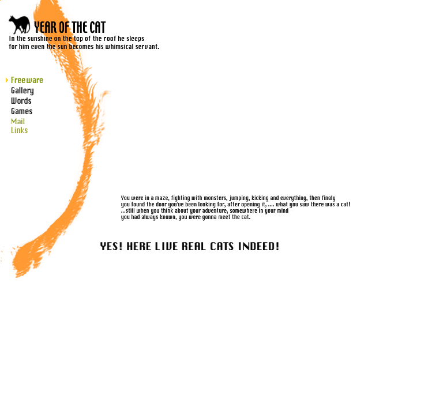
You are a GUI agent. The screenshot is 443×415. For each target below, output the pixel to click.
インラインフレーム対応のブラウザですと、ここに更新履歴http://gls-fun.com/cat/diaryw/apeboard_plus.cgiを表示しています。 (149, 280)
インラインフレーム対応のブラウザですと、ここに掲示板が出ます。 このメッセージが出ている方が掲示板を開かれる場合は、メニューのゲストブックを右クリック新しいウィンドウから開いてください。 (294, 67)
